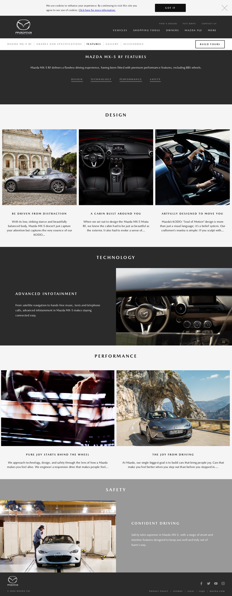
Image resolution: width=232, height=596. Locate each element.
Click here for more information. (97, 10)
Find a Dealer (168, 23)
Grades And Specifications (59, 44)
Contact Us (209, 23)
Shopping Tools (146, 30)
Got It (170, 8)
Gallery (112, 44)
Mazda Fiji (193, 30)
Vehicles (120, 30)
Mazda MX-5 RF (19, 44)
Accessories (133, 44)
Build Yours (210, 44)
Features (94, 44)
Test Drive (189, 23)
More (212, 30)
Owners (172, 30)
